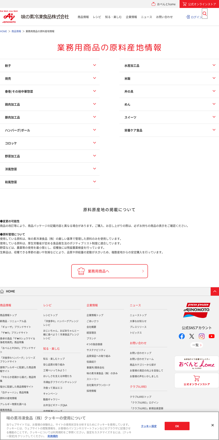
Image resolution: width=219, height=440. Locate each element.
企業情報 (131, 17)
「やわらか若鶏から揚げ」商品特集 (18, 379)
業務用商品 (6, 410)
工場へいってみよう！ (55, 370)
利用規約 (53, 436)
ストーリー (93, 379)
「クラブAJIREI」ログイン (144, 402)
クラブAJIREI (138, 386)
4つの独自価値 (94, 344)
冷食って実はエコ (52, 388)
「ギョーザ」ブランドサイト (15, 327)
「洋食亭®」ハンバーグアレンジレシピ (60, 323)
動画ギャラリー (51, 399)
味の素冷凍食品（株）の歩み (102, 373)
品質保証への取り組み (98, 356)
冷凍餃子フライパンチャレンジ (60, 382)
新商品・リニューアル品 (13, 321)
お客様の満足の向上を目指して (146, 370)
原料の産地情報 (8, 398)
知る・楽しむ (113, 17)
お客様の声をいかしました (144, 376)
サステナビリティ (96, 350)
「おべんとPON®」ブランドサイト (18, 350)
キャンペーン (50, 393)
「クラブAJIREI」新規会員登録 (146, 408)
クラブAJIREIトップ (140, 397)
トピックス (136, 332)
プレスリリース (138, 327)
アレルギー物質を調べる (13, 404)
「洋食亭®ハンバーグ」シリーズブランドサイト (17, 359)
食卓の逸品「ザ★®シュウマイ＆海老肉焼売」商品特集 (17, 340)
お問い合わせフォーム (142, 359)
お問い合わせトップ (140, 353)
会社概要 (91, 327)
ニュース (146, 17)
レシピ (97, 17)
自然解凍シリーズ (52, 411)
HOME (10, 291)
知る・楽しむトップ (54, 359)
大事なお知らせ (138, 321)
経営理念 (91, 332)
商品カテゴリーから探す (143, 365)
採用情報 (91, 391)
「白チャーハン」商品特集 (14, 392)
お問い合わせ (164, 17)
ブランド (91, 338)
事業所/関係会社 (95, 367)
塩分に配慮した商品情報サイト (16, 386)
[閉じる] (212, 425)
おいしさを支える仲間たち (57, 376)
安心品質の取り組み (54, 364)
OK (177, 426)
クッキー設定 (149, 426)
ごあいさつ (93, 321)
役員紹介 (91, 362)
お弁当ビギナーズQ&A (55, 405)
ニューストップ (138, 315)
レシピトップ (50, 315)
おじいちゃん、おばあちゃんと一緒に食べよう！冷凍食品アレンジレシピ (61, 334)
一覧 (195, 344)
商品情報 (83, 17)
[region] (109, 426)
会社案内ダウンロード (98, 385)
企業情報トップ (95, 315)
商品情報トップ (8, 315)
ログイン (196, 17)
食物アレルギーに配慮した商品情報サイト (18, 369)
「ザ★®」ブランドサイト (14, 332)
